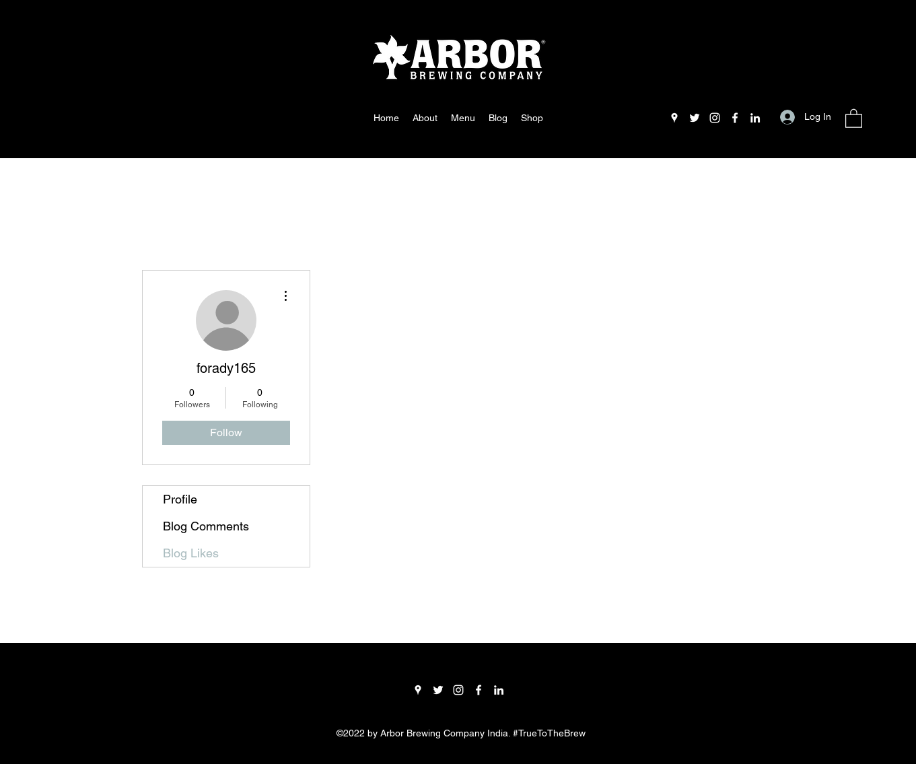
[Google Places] (674, 118)
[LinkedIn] (755, 118)
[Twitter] (694, 118)
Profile (180, 499)
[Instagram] (714, 118)
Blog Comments (206, 526)
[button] (853, 118)
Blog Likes (191, 553)
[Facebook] (735, 118)
